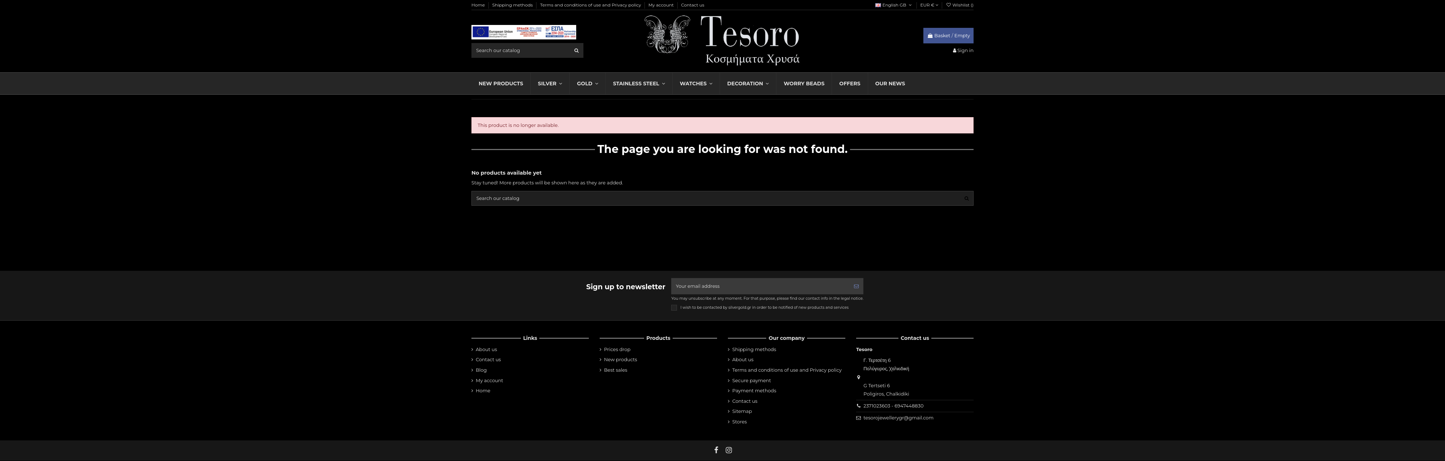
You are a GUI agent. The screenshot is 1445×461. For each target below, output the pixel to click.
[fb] (716, 451)
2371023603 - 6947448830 (893, 406)
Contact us (692, 5)
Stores (739, 422)
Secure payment (751, 381)
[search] (576, 50)
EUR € (929, 5)
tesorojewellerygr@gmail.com (898, 418)
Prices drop (617, 350)
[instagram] (729, 451)
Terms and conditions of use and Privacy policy (591, 5)
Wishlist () (960, 5)
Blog (481, 371)
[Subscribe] (856, 286)
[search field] (527, 50)
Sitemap (742, 412)
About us (486, 350)
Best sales (615, 371)
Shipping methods (513, 5)
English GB (894, 5)
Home (478, 5)
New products (620, 360)
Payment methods (754, 391)
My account (661, 5)
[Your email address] (760, 286)
